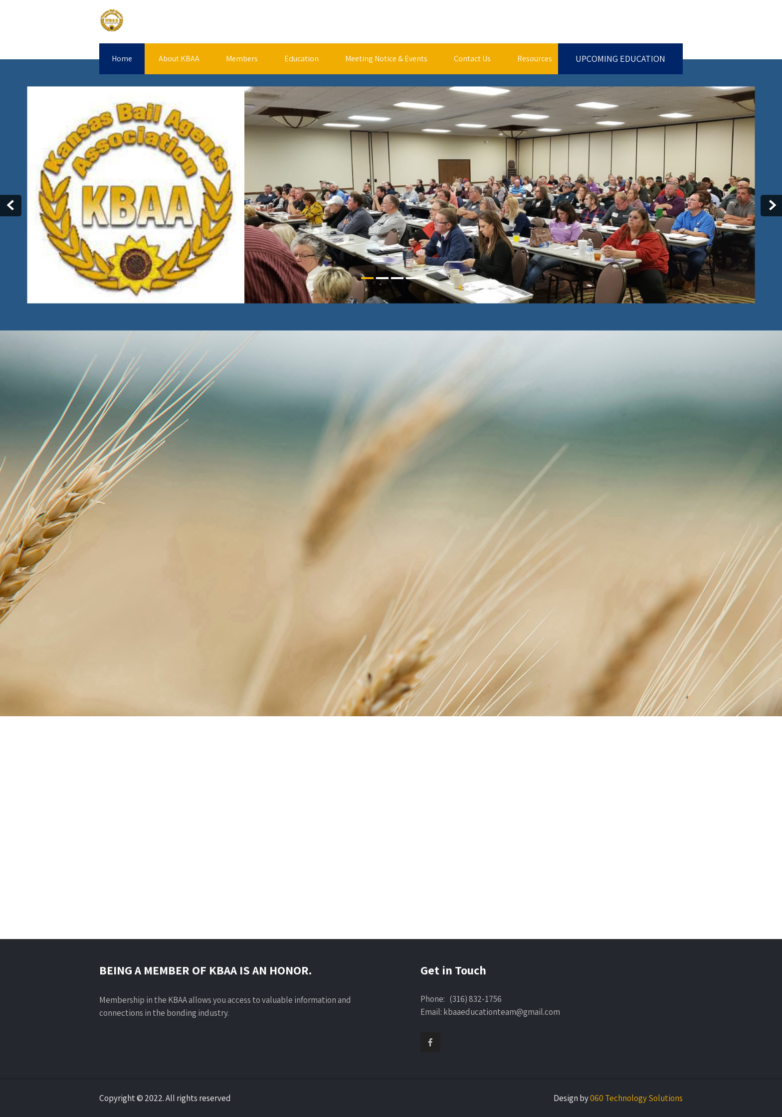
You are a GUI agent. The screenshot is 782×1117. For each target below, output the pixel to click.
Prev (10, 205)
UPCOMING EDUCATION (620, 58)
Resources (534, 58)
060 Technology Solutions (636, 1098)
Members (242, 58)
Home (122, 58)
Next (771, 205)
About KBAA (179, 58)
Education (301, 58)
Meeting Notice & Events (386, 58)
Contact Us (472, 58)
